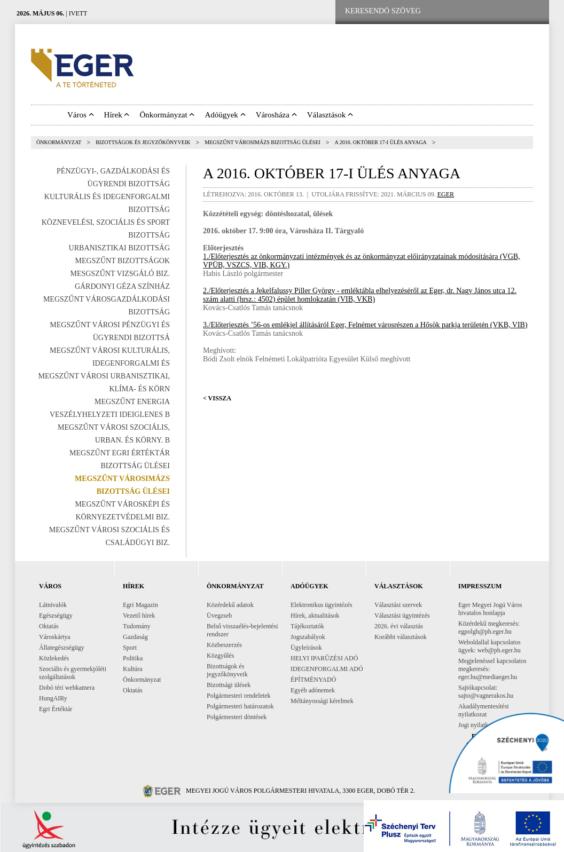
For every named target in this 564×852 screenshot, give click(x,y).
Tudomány (137, 626)
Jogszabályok (308, 637)
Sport (130, 647)
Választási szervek (398, 605)
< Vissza (217, 398)
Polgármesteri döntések (237, 717)
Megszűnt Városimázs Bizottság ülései (262, 142)
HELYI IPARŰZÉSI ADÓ (324, 658)
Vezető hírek (139, 615)
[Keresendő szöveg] (382, 11)
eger (445, 194)
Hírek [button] (117, 115)
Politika (133, 658)
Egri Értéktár (55, 709)
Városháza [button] (276, 115)
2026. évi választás (398, 626)
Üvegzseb (219, 615)
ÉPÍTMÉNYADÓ (313, 679)
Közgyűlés (220, 655)
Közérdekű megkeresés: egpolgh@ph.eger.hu (489, 627)
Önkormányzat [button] (166, 115)
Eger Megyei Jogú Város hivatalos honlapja (490, 609)
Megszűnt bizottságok (122, 261)
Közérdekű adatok (230, 605)
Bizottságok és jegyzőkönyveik (143, 142)
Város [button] (80, 115)
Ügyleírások (306, 647)
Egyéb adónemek (313, 690)
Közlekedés (54, 658)
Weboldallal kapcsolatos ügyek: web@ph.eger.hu (489, 646)
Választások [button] (330, 115)
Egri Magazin (140, 605)
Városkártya (54, 637)
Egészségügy (56, 615)
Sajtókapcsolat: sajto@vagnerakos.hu (485, 691)
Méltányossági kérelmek (322, 701)
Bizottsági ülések (228, 685)
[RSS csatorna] (532, 11)
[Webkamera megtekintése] (499, 11)
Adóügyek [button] (225, 115)
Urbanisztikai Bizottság (119, 248)
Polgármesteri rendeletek (239, 695)
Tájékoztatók (307, 626)
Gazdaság (135, 637)
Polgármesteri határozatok (240, 706)
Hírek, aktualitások (315, 615)
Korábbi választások (400, 637)
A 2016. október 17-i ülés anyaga (381, 142)
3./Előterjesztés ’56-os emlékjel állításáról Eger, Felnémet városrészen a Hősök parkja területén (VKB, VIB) (365, 325)
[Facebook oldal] (465, 11)
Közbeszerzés (224, 645)
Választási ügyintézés (402, 615)
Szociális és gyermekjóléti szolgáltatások (72, 673)
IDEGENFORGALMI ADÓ (327, 669)
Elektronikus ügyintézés (321, 605)
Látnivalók (53, 605)
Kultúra (133, 669)
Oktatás (49, 626)
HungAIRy (53, 698)
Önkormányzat (58, 142)
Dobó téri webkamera (67, 687)
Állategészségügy (61, 647)
